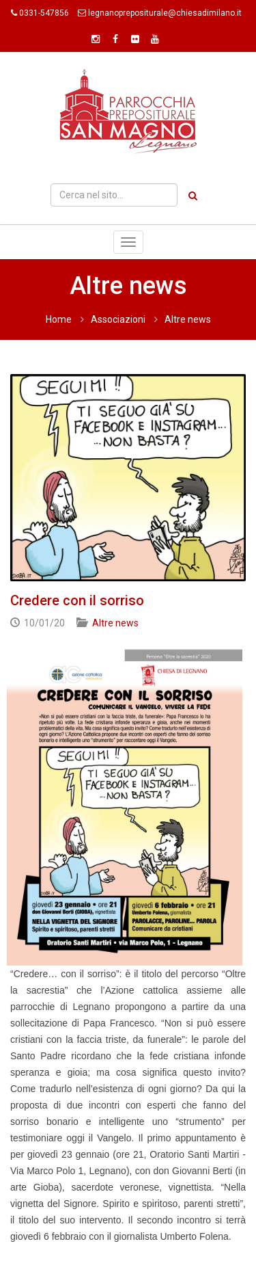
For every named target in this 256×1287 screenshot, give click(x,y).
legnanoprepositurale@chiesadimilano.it (165, 13)
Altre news (188, 319)
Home (59, 319)
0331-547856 (44, 13)
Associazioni (118, 319)
